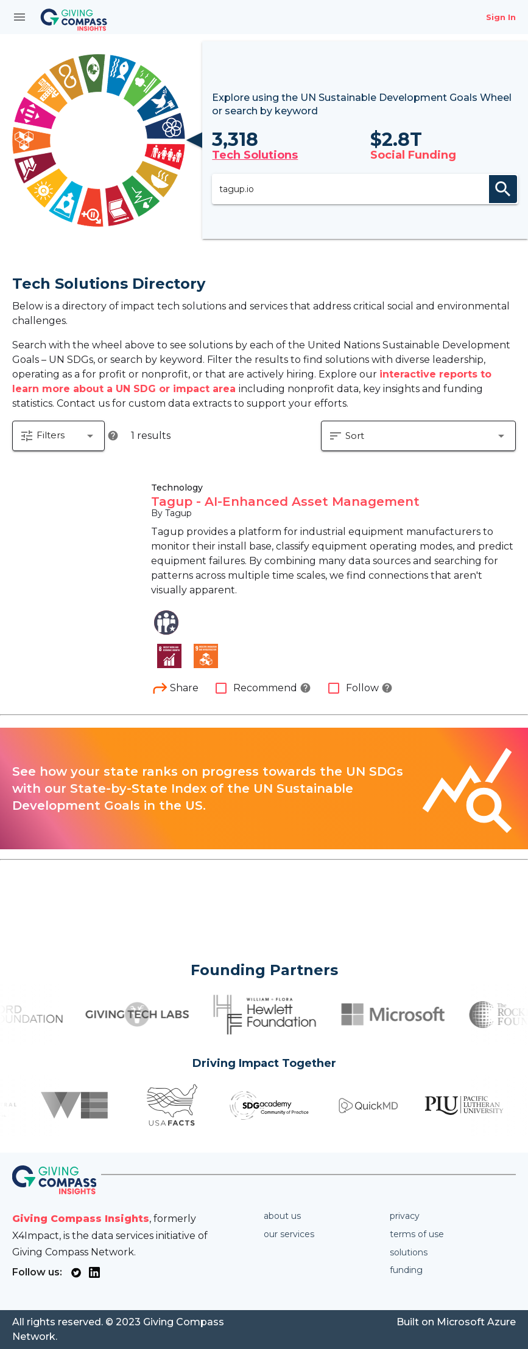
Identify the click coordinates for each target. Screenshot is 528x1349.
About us (282, 1215)
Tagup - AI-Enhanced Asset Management (285, 501)
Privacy (405, 1215)
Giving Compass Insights (80, 1218)
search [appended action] (503, 189)
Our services (289, 1234)
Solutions (409, 1252)
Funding (406, 1269)
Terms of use (417, 1234)
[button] (58, 436)
